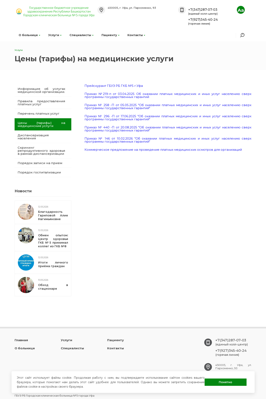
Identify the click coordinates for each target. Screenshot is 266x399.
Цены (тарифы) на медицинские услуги (41, 124)
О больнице (29, 35)
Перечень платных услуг (38, 113)
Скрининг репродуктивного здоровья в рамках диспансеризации (41, 151)
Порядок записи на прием (40, 163)
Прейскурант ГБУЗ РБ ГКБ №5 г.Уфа (113, 86)
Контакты (136, 35)
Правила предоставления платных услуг (41, 102)
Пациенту (110, 35)
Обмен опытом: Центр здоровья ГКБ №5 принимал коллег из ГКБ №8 (53, 240)
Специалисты (81, 35)
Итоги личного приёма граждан (53, 264)
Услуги (54, 35)
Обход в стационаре (53, 286)
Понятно (225, 382)
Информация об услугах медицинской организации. (41, 90)
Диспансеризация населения (33, 136)
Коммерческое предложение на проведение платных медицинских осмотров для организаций (163, 150)
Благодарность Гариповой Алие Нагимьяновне (53, 215)
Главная (21, 340)
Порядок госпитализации (39, 172)
